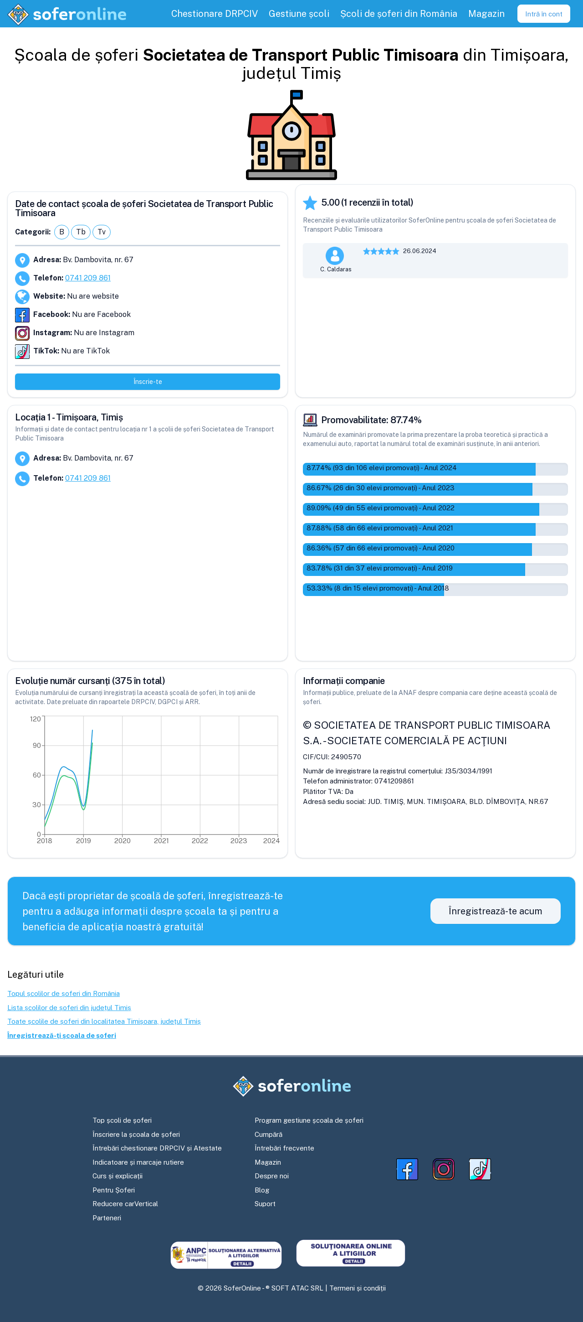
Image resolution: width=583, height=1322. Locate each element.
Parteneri (106, 1218)
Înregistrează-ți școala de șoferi (61, 1035)
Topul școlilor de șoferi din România (63, 993)
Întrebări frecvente (284, 1148)
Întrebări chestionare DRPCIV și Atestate (157, 1148)
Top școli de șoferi (122, 1120)
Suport (265, 1204)
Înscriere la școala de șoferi (136, 1134)
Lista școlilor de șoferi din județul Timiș (69, 1007)
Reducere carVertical (125, 1204)
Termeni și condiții (357, 1288)
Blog (262, 1190)
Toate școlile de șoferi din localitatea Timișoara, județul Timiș (104, 1021)
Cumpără (268, 1134)
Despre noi (272, 1176)
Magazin (268, 1162)
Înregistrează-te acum (495, 911)
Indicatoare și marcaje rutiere (138, 1162)
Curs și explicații (117, 1176)
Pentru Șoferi (113, 1190)
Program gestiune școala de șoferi (309, 1120)
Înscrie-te (147, 381)
